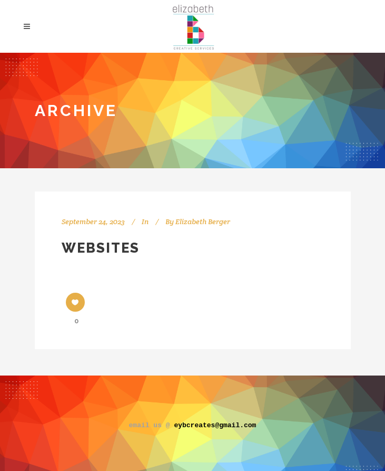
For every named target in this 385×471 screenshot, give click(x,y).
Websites (101, 248)
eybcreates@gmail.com (215, 424)
